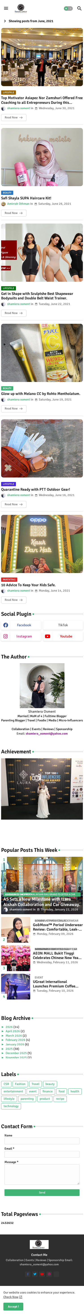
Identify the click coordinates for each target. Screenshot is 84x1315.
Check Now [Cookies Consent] (10, 1297)
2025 (9, 1049)
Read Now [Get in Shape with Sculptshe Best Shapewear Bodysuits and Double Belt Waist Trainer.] (11, 313)
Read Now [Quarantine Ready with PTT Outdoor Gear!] (11, 504)
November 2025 (17, 1057)
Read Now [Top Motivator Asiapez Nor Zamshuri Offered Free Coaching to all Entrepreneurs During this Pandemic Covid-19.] (11, 117)
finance (48, 1091)
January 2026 (15, 1044)
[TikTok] (56, 1274)
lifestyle (9, 1099)
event (33, 1091)
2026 (9, 1027)
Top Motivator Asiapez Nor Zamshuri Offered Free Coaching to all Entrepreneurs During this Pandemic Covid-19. (42, 100)
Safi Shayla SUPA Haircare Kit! (26, 198)
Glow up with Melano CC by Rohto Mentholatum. (40, 394)
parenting (27, 1099)
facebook (24, 625)
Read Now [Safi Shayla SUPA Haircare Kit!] (11, 213)
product (45, 1099)
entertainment (13, 1091)
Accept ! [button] (13, 1307)
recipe (60, 1099)
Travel (35, 1084)
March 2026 (14, 1036)
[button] (68, 8)
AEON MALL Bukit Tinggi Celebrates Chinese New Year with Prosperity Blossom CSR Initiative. (56, 955)
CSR (6, 1084)
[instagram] (49, 1274)
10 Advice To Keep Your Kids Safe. (28, 585)
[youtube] (42, 1274)
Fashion (20, 1084)
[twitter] (35, 1274)
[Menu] (6, 8)
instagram (24, 636)
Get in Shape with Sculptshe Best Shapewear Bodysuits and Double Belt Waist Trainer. (37, 296)
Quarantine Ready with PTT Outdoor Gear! (35, 489)
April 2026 (13, 1031)
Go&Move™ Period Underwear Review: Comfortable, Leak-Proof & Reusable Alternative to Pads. (58, 927)
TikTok (63, 625)
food (62, 1091)
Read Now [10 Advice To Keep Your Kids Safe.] (11, 600)
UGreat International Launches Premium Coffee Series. (54, 984)
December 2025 (17, 1053)
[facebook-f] (27, 1274)
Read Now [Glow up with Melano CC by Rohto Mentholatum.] (11, 408)
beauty (50, 1084)
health (75, 1091)
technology (11, 1106)
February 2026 (16, 1040)
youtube (66, 636)
